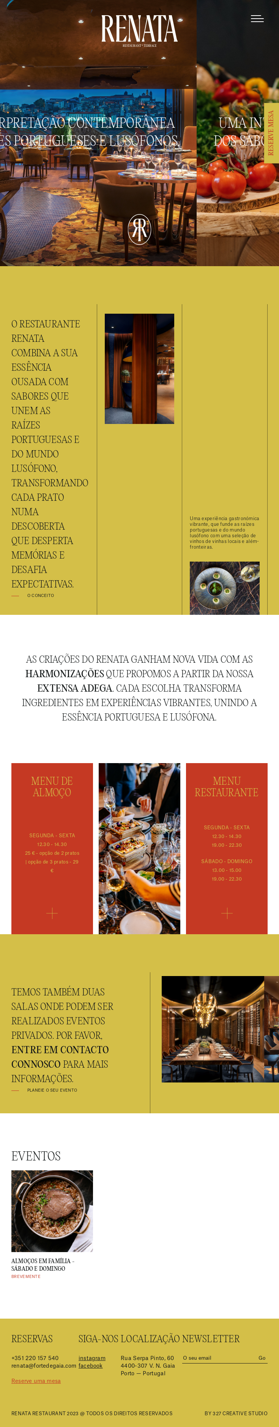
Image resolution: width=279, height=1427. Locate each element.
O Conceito (40, 596)
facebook (91, 1366)
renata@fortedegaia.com (43, 1366)
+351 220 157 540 (34, 1358)
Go (262, 1358)
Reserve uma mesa (36, 1381)
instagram (92, 1358)
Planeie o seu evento (52, 1090)
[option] (52, 1225)
